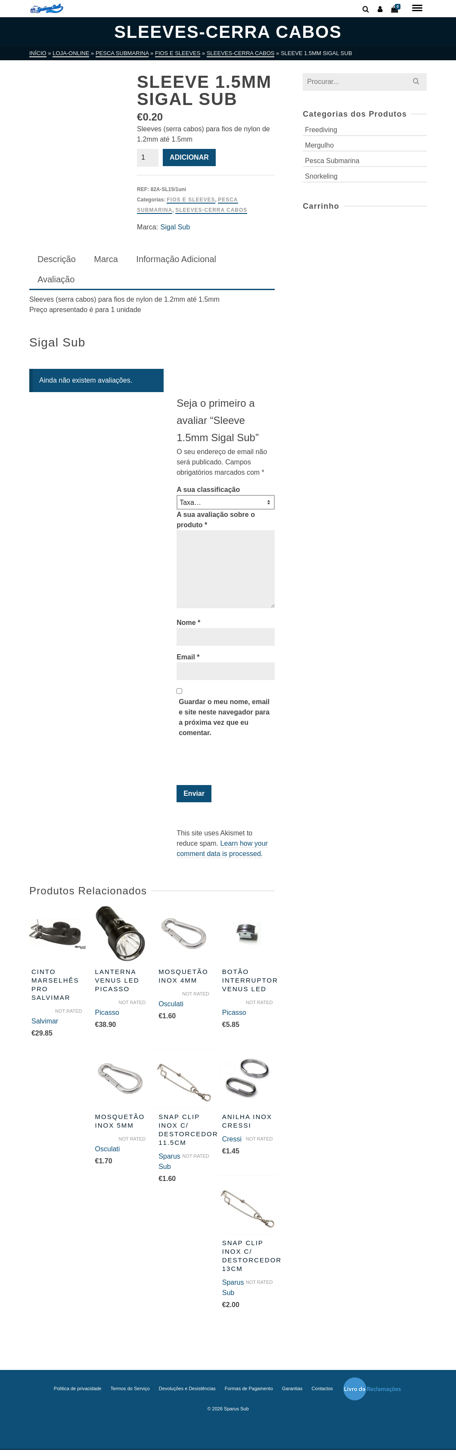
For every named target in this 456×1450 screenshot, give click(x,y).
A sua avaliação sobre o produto (216, 520)
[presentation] (235, 764)
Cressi (232, 1139)
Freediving (321, 129)
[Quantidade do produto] (147, 157)
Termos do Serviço (130, 1388)
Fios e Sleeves (191, 200)
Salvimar (44, 1021)
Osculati (170, 1004)
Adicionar (189, 157)
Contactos (322, 1388)
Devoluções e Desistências (187, 1388)
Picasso (107, 1012)
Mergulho (319, 145)
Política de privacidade (78, 1388)
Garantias (292, 1388)
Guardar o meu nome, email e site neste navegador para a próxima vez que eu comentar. (224, 717)
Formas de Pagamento (249, 1388)
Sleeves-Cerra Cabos (211, 210)
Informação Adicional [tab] (176, 259)
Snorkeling (321, 176)
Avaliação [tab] (55, 279)
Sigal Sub (175, 227)
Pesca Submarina (332, 160)
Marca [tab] (106, 259)
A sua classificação (208, 489)
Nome (188, 622)
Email (188, 657)
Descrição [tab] (56, 259)
